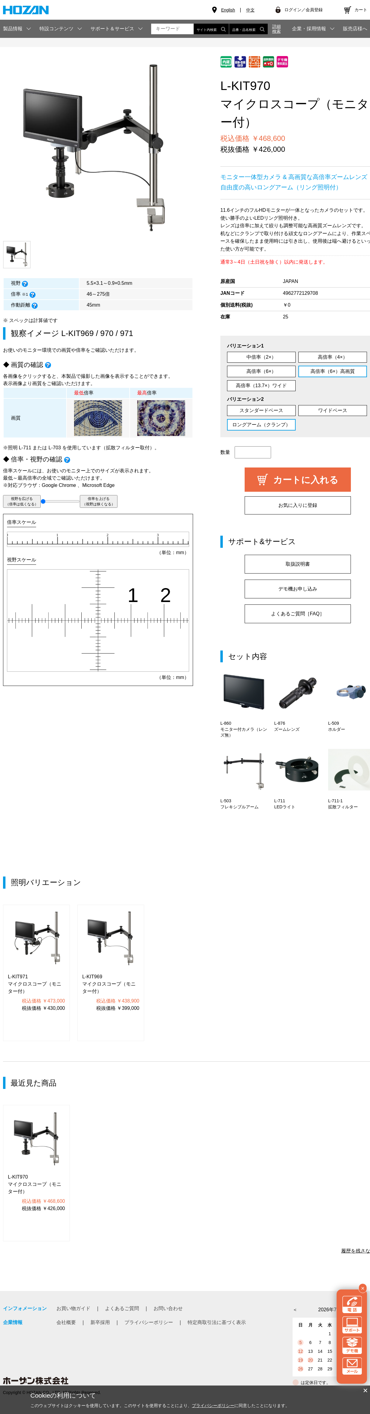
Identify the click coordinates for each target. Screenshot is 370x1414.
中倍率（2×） (261, 357)
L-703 (55, 447)
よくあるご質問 (122, 1308)
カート (361, 9)
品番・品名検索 (248, 29)
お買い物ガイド (73, 1308)
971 (126, 333)
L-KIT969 (77, 333)
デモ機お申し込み (297, 588)
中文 (250, 10)
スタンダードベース (261, 410)
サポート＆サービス (112, 28)
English (228, 10)
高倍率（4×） (333, 357)
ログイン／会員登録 (303, 9)
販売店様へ (355, 28)
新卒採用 (100, 1322)
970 (106, 333)
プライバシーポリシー (148, 1322)
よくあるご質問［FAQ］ (297, 613)
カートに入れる (305, 480)
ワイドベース (332, 410)
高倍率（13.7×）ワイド (261, 385)
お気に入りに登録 (297, 505)
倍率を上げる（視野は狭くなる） (98, 501)
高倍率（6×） (261, 371)
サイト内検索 (211, 29)
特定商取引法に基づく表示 (217, 1322)
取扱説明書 (298, 564)
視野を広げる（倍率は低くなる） (21, 501)
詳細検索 (276, 29)
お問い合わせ (168, 1308)
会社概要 (66, 1322)
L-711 (25, 447)
